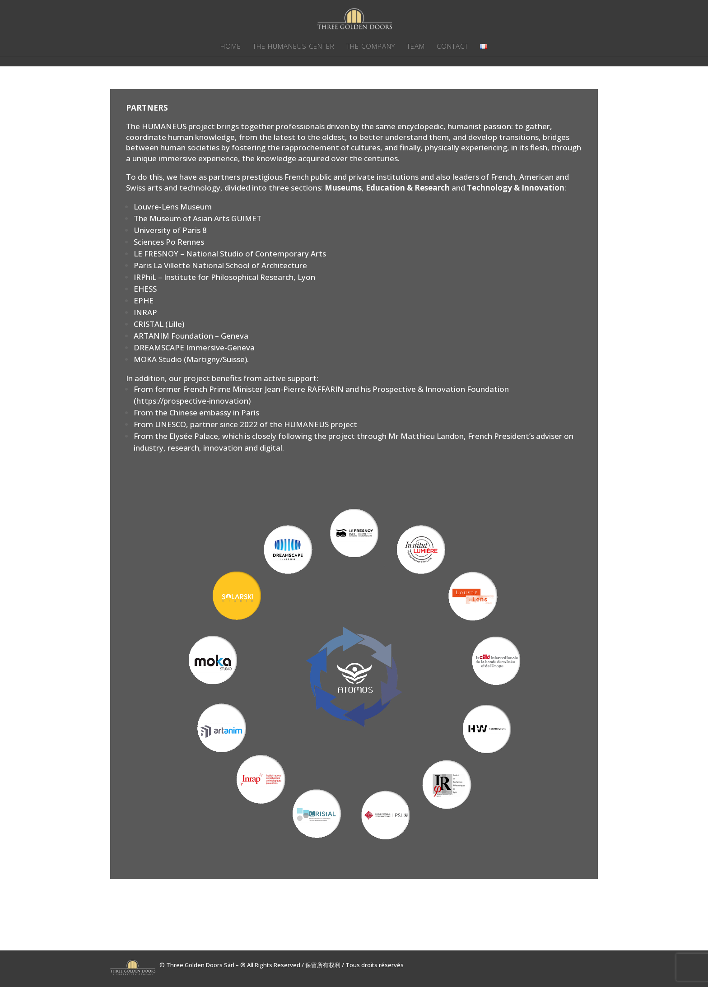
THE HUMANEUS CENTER (294, 47)
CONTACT (452, 47)
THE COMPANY (370, 47)
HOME (230, 47)
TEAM (416, 47)
